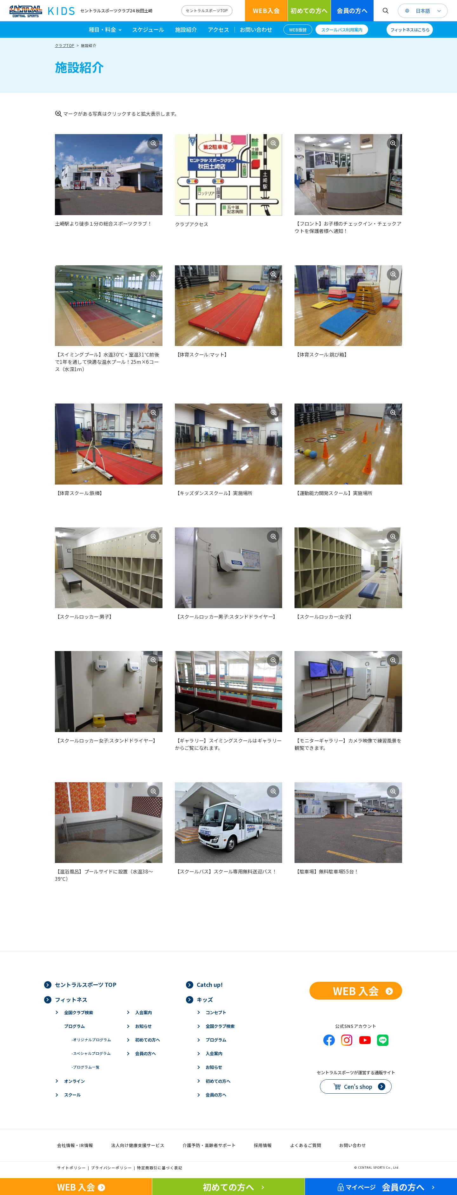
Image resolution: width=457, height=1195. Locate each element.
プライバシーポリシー (111, 1167)
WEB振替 (298, 29)
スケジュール (148, 29)
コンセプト (216, 1012)
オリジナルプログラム (91, 1039)
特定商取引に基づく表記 (159, 1167)
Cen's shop (358, 1086)
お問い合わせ (256, 29)
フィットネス (71, 999)
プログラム (74, 1026)
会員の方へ (352, 10)
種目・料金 (102, 29)
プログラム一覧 (85, 1066)
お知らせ (143, 1026)
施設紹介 (186, 29)
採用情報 (263, 1145)
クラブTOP (64, 45)
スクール (72, 1094)
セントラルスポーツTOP (207, 10)
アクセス (218, 29)
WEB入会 (266, 10)
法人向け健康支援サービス (137, 1145)
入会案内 (143, 1012)
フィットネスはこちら (409, 29)
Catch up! (210, 984)
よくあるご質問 (305, 1145)
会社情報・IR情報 (75, 1145)
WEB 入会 (356, 990)
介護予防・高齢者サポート (209, 1145)
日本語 (423, 10)
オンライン (74, 1081)
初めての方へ (309, 10)
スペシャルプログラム (91, 1053)
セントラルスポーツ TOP (85, 984)
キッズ (205, 999)
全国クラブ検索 (78, 1012)
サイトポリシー (71, 1167)
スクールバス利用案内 (341, 29)
